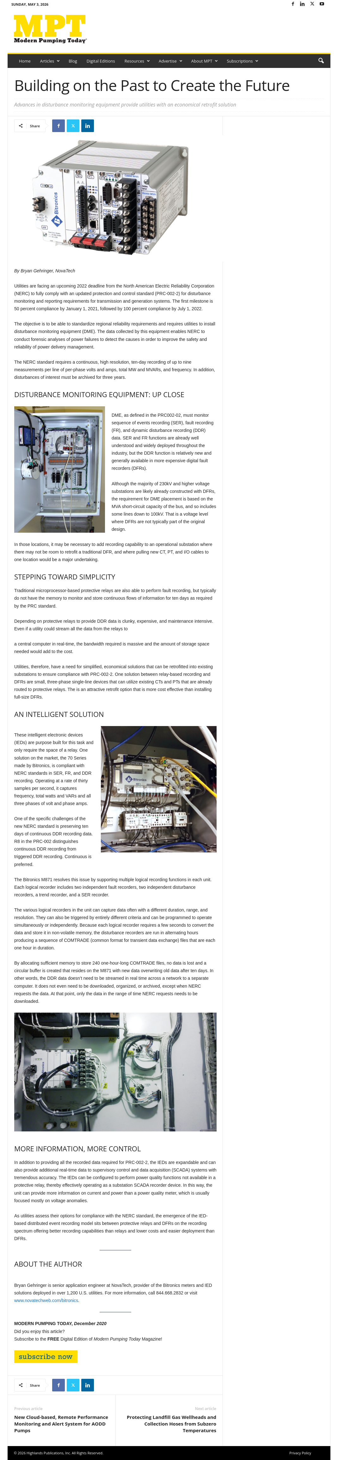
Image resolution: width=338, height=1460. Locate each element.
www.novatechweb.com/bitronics (46, 1300)
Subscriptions (242, 61)
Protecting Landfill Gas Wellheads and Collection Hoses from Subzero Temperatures (171, 1423)
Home (25, 61)
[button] (321, 61)
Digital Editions (101, 61)
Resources (137, 61)
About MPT (204, 61)
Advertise (170, 61)
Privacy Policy (300, 1453)
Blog (73, 61)
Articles (50, 61)
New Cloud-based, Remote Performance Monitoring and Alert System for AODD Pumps (61, 1423)
